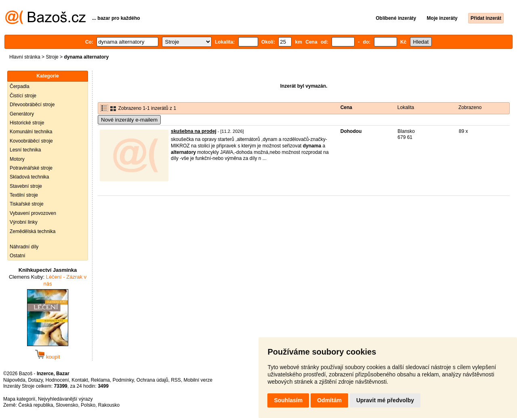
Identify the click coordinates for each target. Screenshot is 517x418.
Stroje (52, 57)
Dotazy (35, 380)
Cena (346, 107)
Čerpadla (19, 86)
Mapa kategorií (19, 399)
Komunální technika (31, 131)
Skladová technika (29, 177)
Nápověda (14, 380)
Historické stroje (27, 123)
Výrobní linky (24, 222)
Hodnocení (57, 380)
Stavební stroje (26, 186)
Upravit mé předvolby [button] (385, 400)
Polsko (88, 405)
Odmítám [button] (329, 400)
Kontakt (79, 380)
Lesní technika (25, 150)
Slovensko (67, 405)
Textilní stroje (24, 195)
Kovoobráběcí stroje (31, 141)
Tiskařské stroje (27, 204)
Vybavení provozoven (33, 213)
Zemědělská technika (32, 231)
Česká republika (35, 405)
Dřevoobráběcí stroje (32, 104)
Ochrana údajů (152, 380)
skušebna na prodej (193, 131)
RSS (176, 380)
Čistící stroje (23, 96)
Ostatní (17, 255)
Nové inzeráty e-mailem (129, 120)
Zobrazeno (469, 107)
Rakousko (109, 405)
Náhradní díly (24, 247)
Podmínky (123, 380)
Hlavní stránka (24, 57)
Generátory (22, 114)
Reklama (100, 380)
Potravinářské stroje (31, 168)
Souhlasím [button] (288, 400)
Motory (17, 159)
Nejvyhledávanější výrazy (65, 399)
